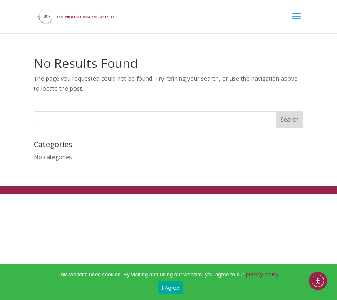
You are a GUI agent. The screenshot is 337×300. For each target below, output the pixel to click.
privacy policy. (263, 274)
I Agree (171, 288)
